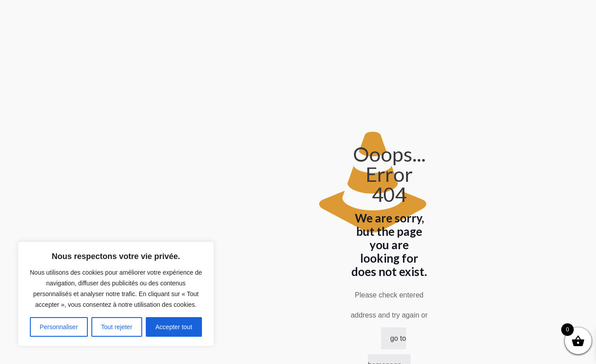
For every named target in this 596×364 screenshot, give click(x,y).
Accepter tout (174, 327)
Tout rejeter (116, 327)
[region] (116, 294)
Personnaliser (59, 327)
